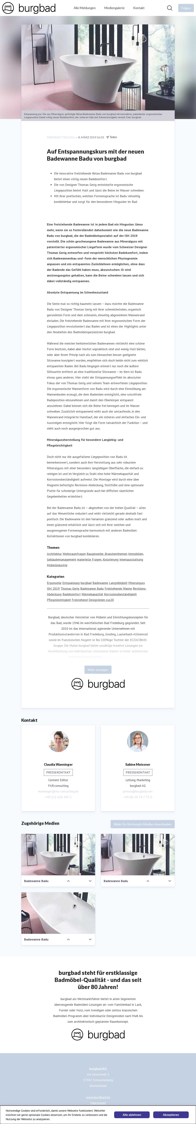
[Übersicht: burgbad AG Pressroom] (28, 8)
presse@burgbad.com (138, 791)
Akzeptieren (171, 1114)
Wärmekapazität (92, 594)
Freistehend (80, 600)
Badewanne (100, 583)
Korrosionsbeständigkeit (120, 594)
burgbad (86, 583)
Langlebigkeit (118, 583)
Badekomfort (71, 594)
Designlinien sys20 (101, 600)
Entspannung (71, 583)
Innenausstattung (131, 560)
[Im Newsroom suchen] (170, 8)
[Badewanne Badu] (58, 855)
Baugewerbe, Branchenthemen (107, 554)
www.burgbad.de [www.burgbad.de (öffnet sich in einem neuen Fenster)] (98, 1097)
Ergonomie (54, 583)
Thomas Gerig (70, 589)
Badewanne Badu (92, 589)
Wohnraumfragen (74, 554)
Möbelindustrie (57, 565)
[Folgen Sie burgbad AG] (186, 8)
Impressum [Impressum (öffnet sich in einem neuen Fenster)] (98, 1103)
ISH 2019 (53, 589)
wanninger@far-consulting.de (58, 791)
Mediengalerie (114, 8)
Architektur (54, 554)
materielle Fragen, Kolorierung (98, 560)
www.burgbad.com (115, 657)
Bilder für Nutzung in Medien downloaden (143, 824)
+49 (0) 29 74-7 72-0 (137, 797)
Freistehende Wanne (118, 589)
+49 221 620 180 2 (58, 797)
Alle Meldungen (85, 8)
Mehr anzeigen (98, 670)
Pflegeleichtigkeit (59, 600)
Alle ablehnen (132, 1114)
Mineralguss (136, 583)
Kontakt (139, 8)
